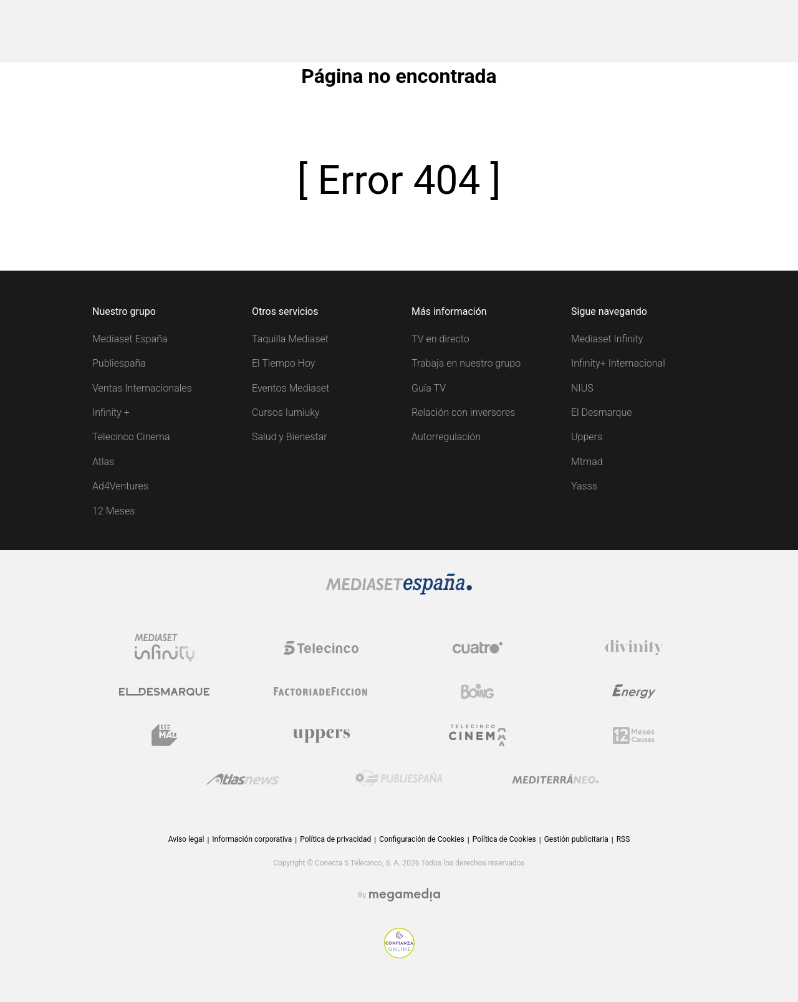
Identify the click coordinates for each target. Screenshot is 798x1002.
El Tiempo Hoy (283, 363)
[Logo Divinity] (634, 647)
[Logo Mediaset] (399, 591)
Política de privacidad (335, 839)
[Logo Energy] (634, 691)
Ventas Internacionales (142, 388)
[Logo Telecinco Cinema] (477, 735)
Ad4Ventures (120, 486)
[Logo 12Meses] (634, 735)
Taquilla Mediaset (290, 339)
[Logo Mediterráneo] (555, 779)
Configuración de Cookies (421, 839)
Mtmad (587, 462)
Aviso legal (186, 839)
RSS (623, 839)
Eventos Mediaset (290, 388)
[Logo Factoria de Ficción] (321, 691)
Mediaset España (130, 339)
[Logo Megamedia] (404, 895)
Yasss (584, 486)
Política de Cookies (504, 839)
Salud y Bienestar (289, 437)
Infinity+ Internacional (618, 363)
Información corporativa (252, 839)
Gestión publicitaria (576, 839)
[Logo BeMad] (164, 735)
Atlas (103, 462)
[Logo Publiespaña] (399, 778)
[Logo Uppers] (321, 735)
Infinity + (111, 412)
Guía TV (428, 388)
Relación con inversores (463, 412)
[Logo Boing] (477, 691)
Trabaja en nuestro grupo (466, 363)
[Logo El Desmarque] (164, 692)
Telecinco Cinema (131, 437)
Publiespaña (119, 363)
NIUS (582, 388)
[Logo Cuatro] (477, 647)
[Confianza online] (399, 955)
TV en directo (440, 339)
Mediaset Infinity (607, 339)
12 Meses (113, 511)
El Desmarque (601, 412)
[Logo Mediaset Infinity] (165, 647)
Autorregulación (446, 437)
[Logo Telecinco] (321, 647)
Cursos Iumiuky (286, 412)
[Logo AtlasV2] (242, 779)
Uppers (586, 437)
